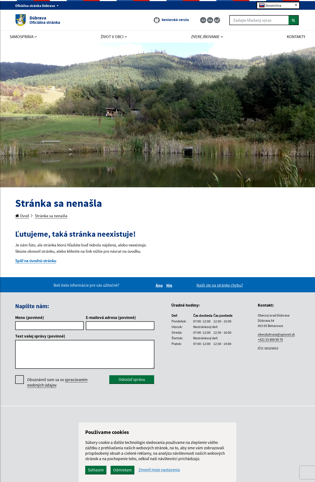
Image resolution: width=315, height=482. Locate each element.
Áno (160, 285)
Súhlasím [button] (96, 469)
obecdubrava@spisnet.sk (276, 334)
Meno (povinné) (29, 317)
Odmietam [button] (122, 469)
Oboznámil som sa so (57, 382)
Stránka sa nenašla (51, 215)
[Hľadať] (294, 20)
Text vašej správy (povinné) (40, 336)
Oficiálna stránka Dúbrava (37, 5)
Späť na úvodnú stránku (35, 260)
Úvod (22, 215)
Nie (170, 285)
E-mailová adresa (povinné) (111, 317)
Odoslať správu (132, 379)
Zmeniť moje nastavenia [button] (159, 470)
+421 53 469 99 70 (270, 339)
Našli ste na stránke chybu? (219, 285)
